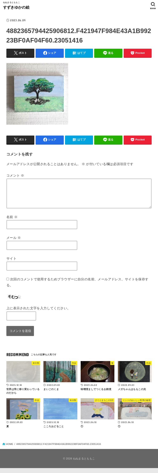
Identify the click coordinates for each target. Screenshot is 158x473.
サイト (11, 263)
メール (13, 242)
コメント (15, 175)
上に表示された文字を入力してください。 (38, 313)
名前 (11, 222)
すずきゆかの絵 (16, 7)
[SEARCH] (153, 5)
